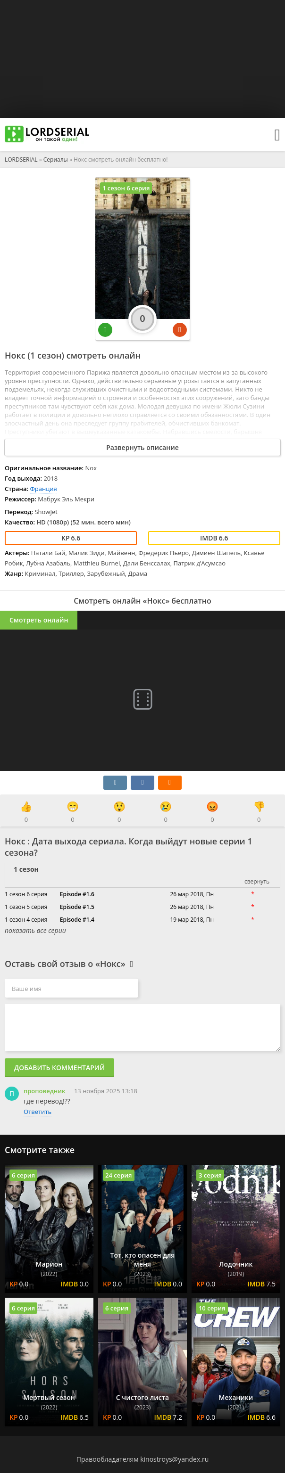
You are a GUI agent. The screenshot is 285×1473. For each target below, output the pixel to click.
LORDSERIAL (21, 159)
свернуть (256, 881)
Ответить (37, 1111)
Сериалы (55, 159)
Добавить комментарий (59, 1067)
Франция (43, 488)
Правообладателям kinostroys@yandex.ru (142, 1459)
